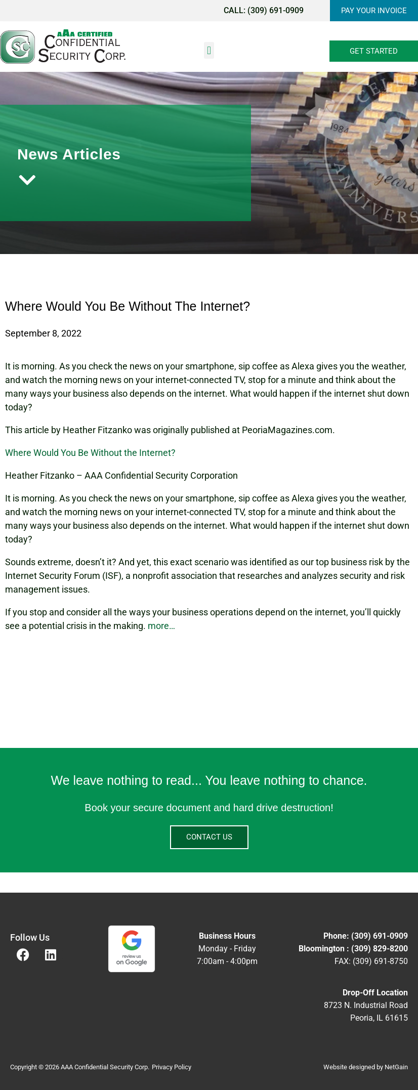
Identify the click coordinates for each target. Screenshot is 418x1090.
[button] (209, 50)
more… (161, 625)
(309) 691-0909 (275, 10)
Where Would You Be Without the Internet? (90, 452)
